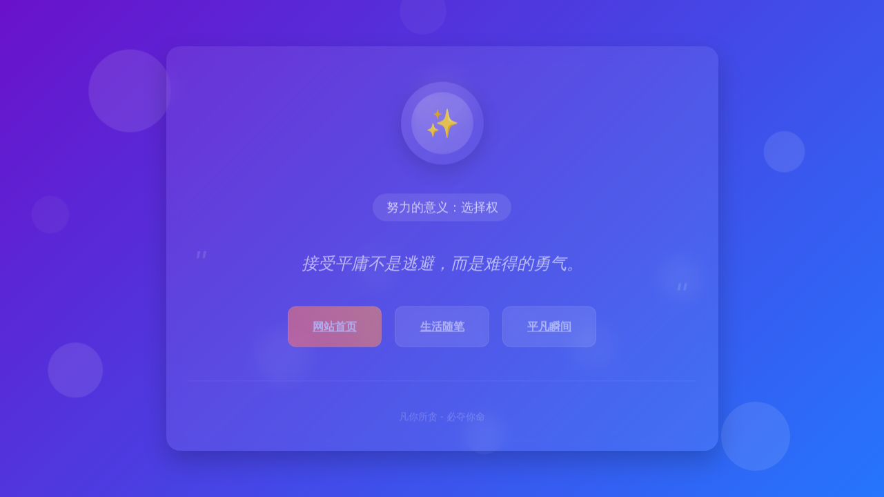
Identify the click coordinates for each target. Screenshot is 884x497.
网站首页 (335, 328)
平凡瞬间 (549, 328)
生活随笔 (442, 328)
